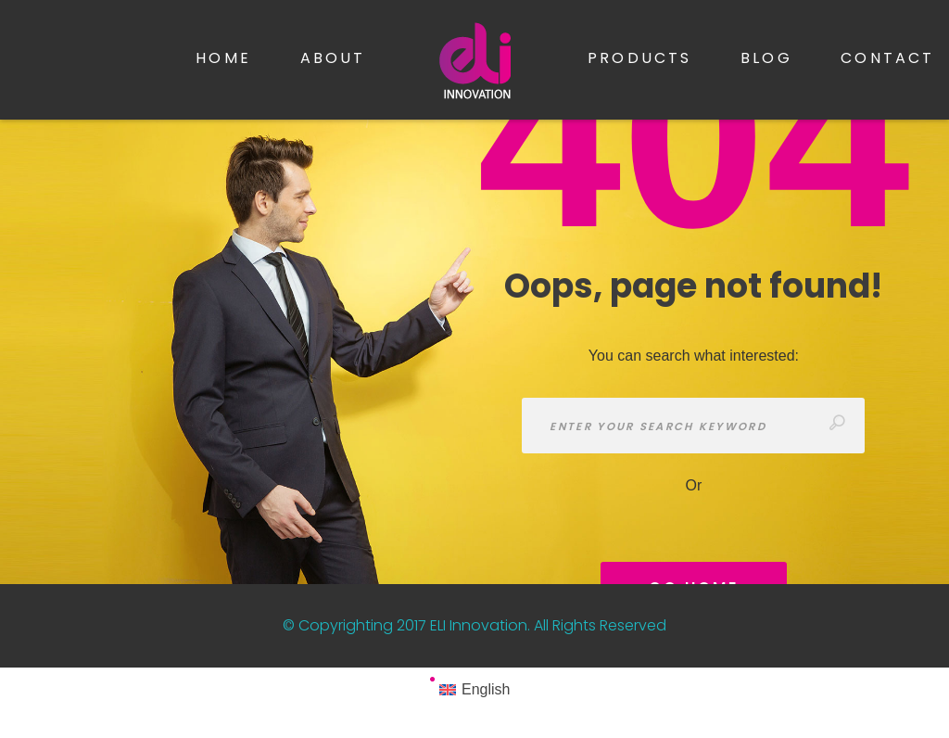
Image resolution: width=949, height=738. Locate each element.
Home (223, 58)
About (333, 58)
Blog (766, 58)
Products (640, 58)
